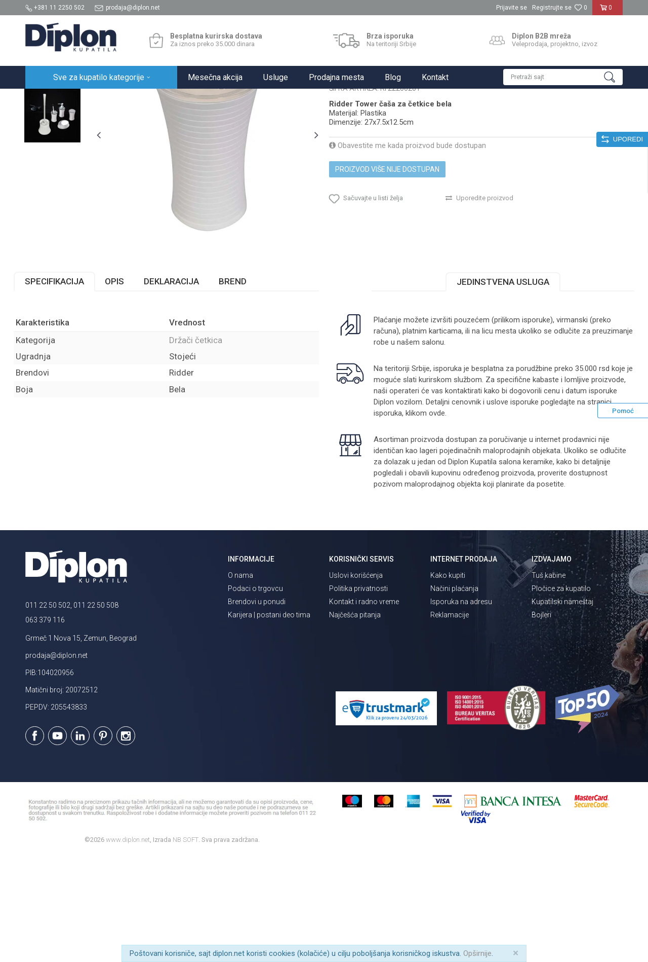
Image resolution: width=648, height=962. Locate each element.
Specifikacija (66, 388)
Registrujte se (552, 7)
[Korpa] (607, 11)
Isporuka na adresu (461, 708)
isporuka (412, 519)
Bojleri (541, 721)
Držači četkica (220, 99)
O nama (240, 681)
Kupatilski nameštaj (562, 708)
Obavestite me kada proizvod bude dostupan (407, 242)
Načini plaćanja (454, 694)
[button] (563, 77)
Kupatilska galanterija (161, 99)
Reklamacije (449, 721)
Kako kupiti (447, 681)
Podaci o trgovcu (255, 694)
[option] (62, 153)
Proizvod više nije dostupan (387, 267)
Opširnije (477, 953)
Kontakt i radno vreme (364, 708)
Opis (126, 388)
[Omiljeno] (580, 7)
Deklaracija (183, 388)
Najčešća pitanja (355, 721)
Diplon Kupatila (47, 99)
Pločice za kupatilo (561, 694)
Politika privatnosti (358, 694)
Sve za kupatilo (99, 99)
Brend (244, 388)
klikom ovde (450, 519)
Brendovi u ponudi (257, 708)
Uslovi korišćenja (356, 681)
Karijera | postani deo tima (269, 721)
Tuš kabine (548, 681)
